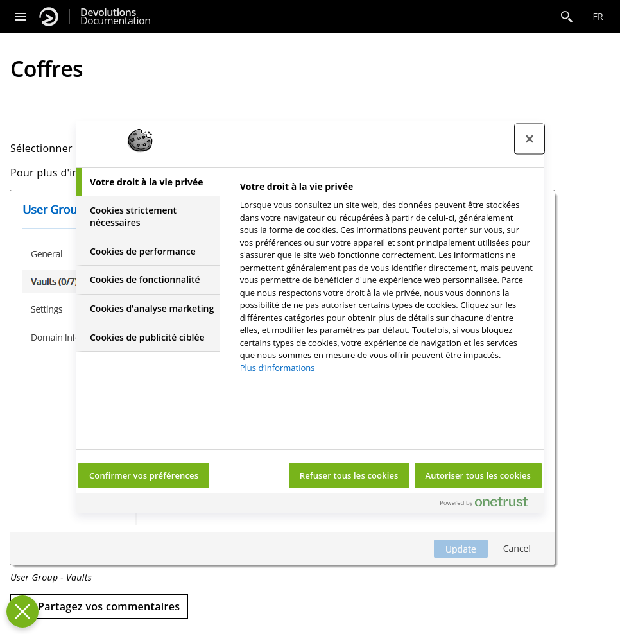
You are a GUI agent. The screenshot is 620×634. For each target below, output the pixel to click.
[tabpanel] (387, 281)
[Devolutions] (49, 16)
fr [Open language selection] (597, 16)
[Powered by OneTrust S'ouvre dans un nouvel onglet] (489, 505)
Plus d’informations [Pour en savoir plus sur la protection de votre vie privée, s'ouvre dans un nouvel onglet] (277, 367)
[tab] (148, 182)
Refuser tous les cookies (349, 475)
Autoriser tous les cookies (478, 475)
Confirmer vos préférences (143, 475)
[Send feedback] (99, 606)
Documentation (115, 16)
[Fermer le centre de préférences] (529, 139)
